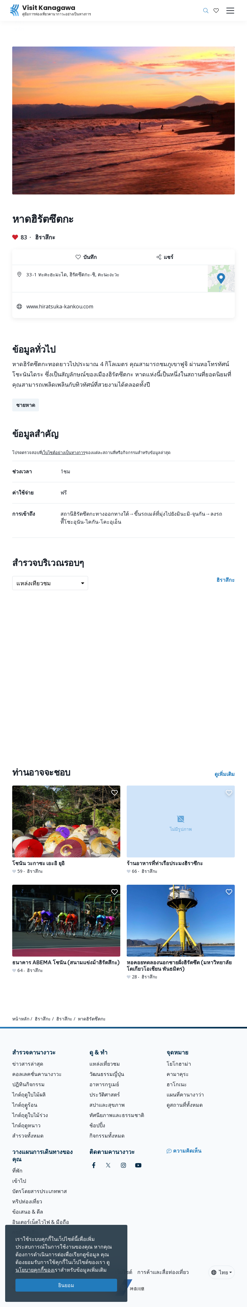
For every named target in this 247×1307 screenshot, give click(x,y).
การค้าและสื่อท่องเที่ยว (163, 1272)
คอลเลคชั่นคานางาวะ (37, 1074)
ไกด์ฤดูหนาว (26, 1125)
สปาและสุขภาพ (107, 1104)
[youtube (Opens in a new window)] (138, 1165)
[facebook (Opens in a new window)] (93, 1165)
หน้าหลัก (20, 1019)
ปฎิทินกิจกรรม (28, 1084)
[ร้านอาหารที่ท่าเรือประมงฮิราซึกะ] (181, 830)
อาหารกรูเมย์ (104, 1084)
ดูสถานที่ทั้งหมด (185, 1104)
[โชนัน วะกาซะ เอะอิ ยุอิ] (66, 830)
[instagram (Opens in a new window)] (123, 1165)
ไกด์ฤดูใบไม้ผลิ (29, 1094)
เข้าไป (19, 1180)
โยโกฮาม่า (179, 1063)
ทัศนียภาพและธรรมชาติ (116, 1115)
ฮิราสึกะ (45, 237)
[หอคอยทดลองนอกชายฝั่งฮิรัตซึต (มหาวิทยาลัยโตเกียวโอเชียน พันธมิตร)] (181, 932)
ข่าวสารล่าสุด (27, 1063)
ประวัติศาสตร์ (104, 1094)
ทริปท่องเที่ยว (27, 1201)
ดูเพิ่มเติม (225, 774)
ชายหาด (25, 404)
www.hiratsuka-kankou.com (59, 306)
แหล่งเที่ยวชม (104, 1063)
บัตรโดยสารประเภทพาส (39, 1191)
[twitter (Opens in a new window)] (108, 1165)
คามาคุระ (178, 1074)
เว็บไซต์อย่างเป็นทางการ (63, 452)
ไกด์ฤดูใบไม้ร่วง (30, 1115)
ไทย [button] (219, 1272)
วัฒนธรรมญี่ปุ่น (106, 1074)
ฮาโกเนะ (177, 1084)
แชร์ (165, 257)
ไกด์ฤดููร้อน (24, 1104)
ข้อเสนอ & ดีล (27, 1211)
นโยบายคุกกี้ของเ (35, 1269)
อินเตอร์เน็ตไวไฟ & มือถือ (40, 1221)
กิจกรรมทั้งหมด (106, 1135)
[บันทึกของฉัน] (216, 10)
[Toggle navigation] (230, 10)
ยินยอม (66, 1285)
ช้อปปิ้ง (97, 1125)
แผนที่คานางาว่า (185, 1094)
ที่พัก (17, 1170)
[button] (216, 10)
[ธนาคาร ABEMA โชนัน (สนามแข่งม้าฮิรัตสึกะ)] (66, 929)
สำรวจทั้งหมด (27, 1135)
